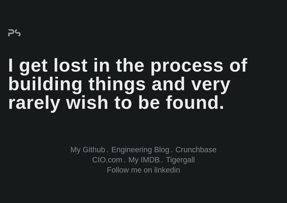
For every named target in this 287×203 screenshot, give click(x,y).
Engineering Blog (140, 149)
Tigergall (180, 160)
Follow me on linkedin (143, 170)
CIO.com (107, 160)
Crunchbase (196, 149)
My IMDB (144, 160)
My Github (88, 149)
